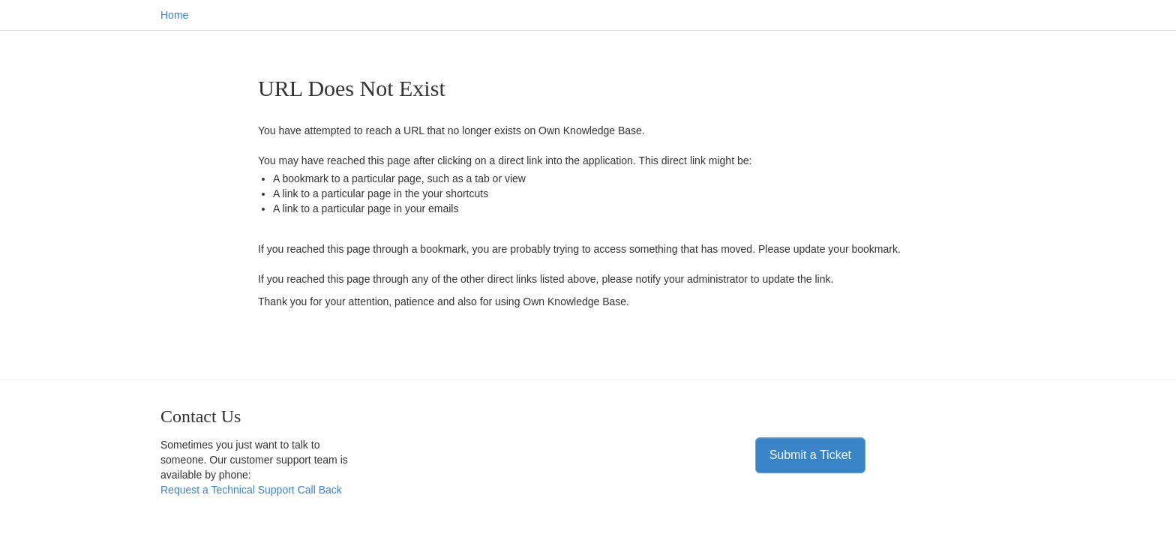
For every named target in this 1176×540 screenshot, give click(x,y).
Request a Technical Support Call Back (251, 490)
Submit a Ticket (810, 454)
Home (174, 15)
